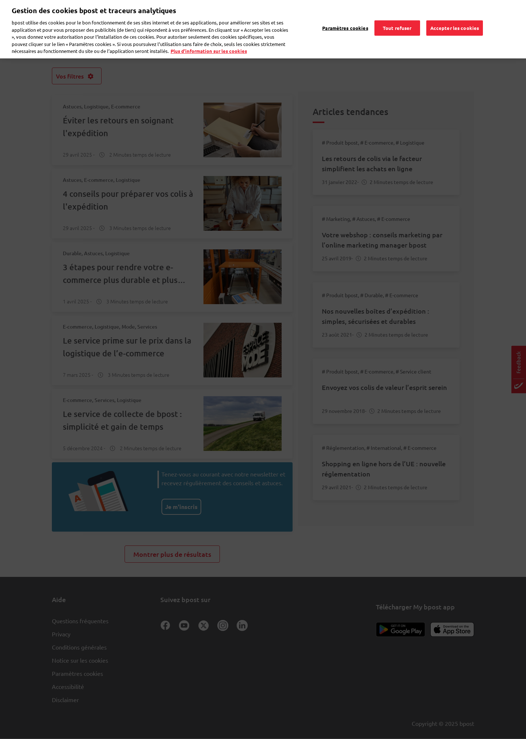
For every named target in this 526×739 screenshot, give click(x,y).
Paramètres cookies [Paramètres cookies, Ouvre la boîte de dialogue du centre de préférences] (345, 18)
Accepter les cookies (454, 18)
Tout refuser (397, 18)
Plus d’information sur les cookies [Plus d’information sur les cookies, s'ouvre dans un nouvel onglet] (209, 41)
